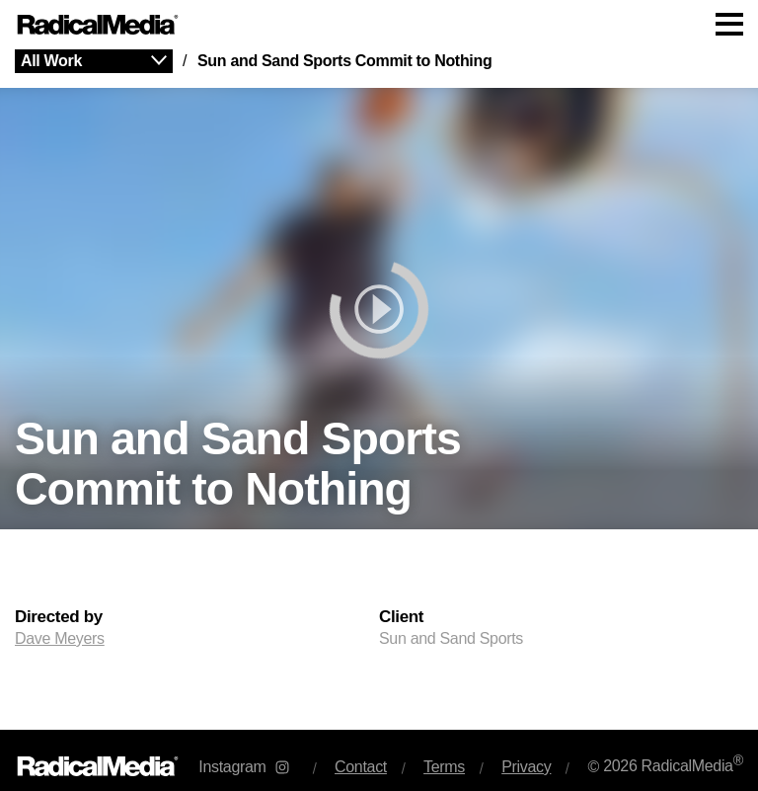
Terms (444, 766)
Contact (361, 766)
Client (401, 617)
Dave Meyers (60, 638)
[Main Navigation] (379, 24)
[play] (379, 308)
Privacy (526, 766)
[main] (379, 389)
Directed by (59, 617)
